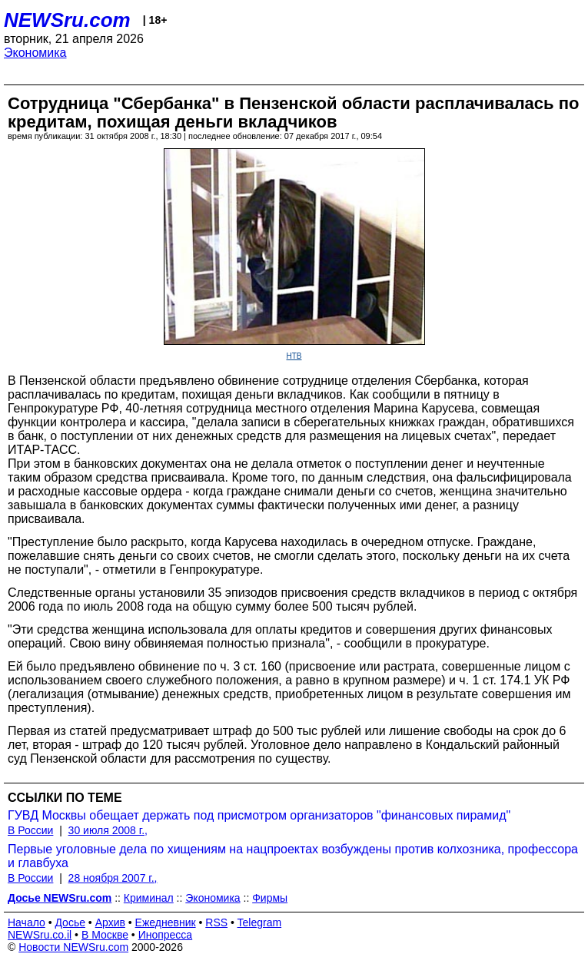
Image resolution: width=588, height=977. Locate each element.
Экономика (35, 52)
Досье (70, 922)
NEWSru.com (67, 19)
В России (30, 830)
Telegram (260, 922)
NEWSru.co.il (39, 935)
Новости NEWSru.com (73, 947)
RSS (216, 922)
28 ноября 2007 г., (113, 878)
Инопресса (165, 935)
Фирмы (269, 898)
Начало (26, 922)
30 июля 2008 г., (108, 830)
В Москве (104, 935)
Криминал (149, 898)
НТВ (294, 356)
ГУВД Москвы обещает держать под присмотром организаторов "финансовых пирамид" (259, 815)
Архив (110, 922)
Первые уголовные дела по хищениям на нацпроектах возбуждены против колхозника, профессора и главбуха (293, 856)
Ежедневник (165, 922)
